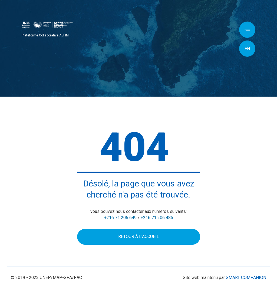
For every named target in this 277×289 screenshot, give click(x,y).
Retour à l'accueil (138, 236)
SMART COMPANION (246, 277)
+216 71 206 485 (157, 217)
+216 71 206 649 (120, 217)
